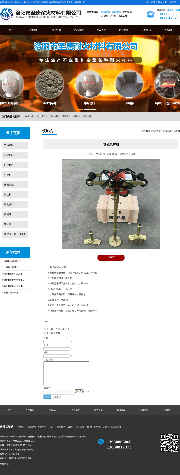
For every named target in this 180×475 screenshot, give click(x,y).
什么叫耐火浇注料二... (12, 261)
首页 (11, 29)
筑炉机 (7, 224)
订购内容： (49, 359)
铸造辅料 (87, 116)
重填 (57, 397)
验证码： (48, 387)
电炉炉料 (42, 116)
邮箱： (47, 352)
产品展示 (79, 29)
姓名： (47, 338)
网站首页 (162, 2)
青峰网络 (15, 454)
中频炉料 (29, 116)
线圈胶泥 (9, 184)
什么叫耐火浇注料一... (12, 267)
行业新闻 (124, 29)
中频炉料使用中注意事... (13, 274)
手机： (47, 345)
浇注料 (76, 116)
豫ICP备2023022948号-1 (20, 458)
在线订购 (111, 257)
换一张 (85, 392)
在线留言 (146, 29)
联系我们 (174, 2)
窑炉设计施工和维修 (15, 234)
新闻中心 (56, 29)
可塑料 (66, 116)
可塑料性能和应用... (11, 292)
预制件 (7, 214)
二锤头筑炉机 (62, 329)
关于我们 (34, 29)
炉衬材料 (54, 116)
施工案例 (101, 29)
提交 (47, 397)
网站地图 (150, 2)
